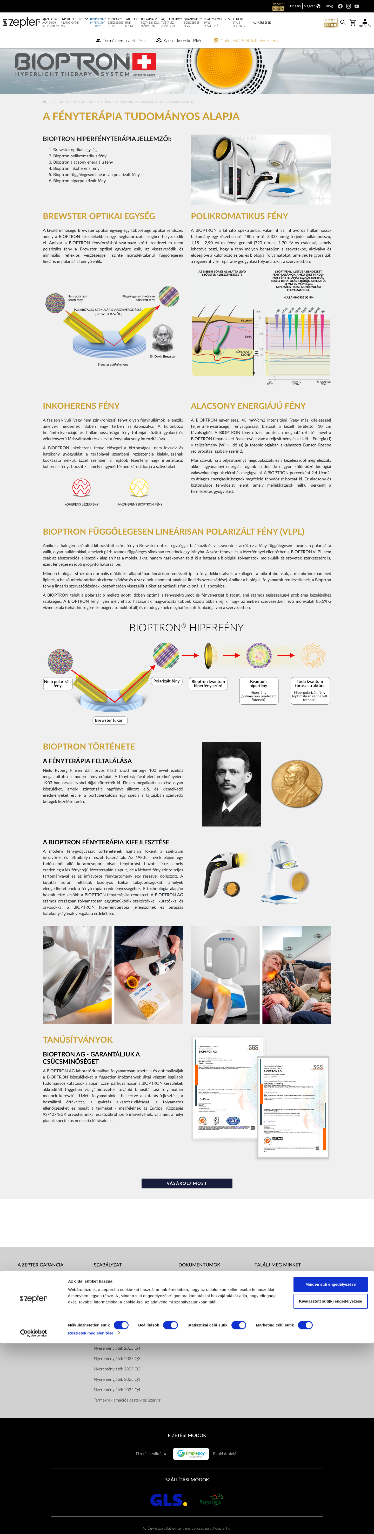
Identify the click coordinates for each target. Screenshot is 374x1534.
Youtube (268, 1309)
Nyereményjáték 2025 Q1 (117, 1392)
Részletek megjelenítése (90, 1524)
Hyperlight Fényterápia (92, 114)
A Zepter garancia (40, 1278)
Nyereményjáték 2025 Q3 (117, 1371)
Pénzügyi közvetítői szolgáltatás (206, 1330)
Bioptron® (61, 114)
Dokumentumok (108, 1309)
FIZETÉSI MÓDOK (187, 1448)
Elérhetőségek (106, 1330)
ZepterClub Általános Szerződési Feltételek (132, 1320)
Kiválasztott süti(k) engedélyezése (330, 1492)
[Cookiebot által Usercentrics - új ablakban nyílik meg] (33, 1524)
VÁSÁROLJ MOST (187, 1196)
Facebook (270, 1288)
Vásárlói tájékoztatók (196, 1320)
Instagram (270, 1299)
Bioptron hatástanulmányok (203, 1309)
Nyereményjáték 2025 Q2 (117, 1382)
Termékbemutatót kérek (39, 1320)
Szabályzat (108, 1278)
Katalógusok (189, 1299)
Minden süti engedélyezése (330, 1475)
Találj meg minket (278, 1278)
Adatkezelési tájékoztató (115, 1299)
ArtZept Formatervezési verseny (207, 1351)
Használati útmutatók (197, 1288)
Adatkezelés (188, 1340)
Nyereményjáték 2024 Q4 (117, 1402)
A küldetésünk (30, 1299)
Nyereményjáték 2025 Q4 (117, 1361)
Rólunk (24, 1288)
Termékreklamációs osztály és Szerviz (127, 1413)
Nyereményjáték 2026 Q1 (117, 1351)
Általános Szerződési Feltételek (121, 1288)
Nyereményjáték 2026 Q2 (117, 1340)
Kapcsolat (26, 1309)
